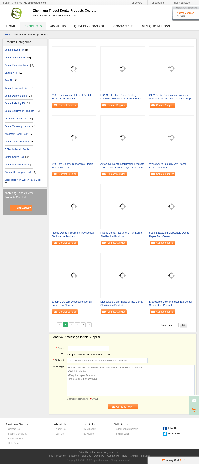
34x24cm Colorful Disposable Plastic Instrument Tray (72, 165)
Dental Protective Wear (17, 65)
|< (60, 324)
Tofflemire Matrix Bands (17, 149)
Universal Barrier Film (16, 118)
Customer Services (18, 424)
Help (124, 455)
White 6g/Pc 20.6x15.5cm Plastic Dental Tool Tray (167, 165)
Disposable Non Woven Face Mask (23, 180)
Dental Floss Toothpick (17, 88)
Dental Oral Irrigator (15, 57)
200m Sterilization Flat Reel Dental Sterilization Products (71, 97)
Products (33, 26)
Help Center (14, 443)
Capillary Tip (11, 72)
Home (11, 26)
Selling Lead (122, 433)
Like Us (172, 428)
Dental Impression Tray (17, 164)
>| (89, 324)
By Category (89, 429)
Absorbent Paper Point (17, 134)
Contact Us (123, 26)
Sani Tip (9, 80)
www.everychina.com (108, 452)
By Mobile (88, 433)
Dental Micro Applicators (18, 126)
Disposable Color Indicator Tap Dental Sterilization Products (121, 303)
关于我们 (134, 455)
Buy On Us (88, 424)
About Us (58, 26)
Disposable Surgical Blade (19, 172)
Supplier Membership (127, 429)
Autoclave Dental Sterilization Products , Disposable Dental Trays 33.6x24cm (122, 165)
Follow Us (174, 433)
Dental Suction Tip (14, 49)
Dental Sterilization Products (20, 111)
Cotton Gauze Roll (14, 157)
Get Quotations (156, 26)
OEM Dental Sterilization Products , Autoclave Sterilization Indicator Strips (170, 97)
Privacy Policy (15, 438)
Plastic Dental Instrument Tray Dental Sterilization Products (73, 234)
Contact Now (24, 208)
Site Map (86, 455)
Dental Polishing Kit (15, 103)
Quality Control (89, 26)
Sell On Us (121, 424)
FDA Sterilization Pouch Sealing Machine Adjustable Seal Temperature (121, 97)
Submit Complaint (17, 433)
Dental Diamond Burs (16, 95)
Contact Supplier (67, 105)
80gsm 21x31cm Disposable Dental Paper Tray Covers (169, 234)
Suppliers (74, 455)
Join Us (60, 433)
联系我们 (147, 455)
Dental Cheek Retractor (17, 141)
